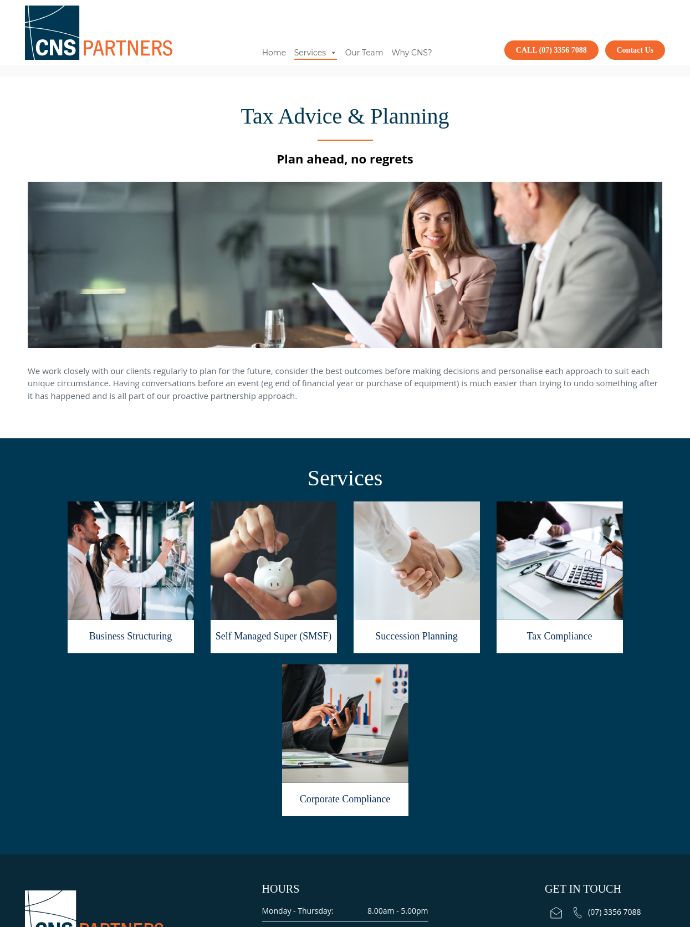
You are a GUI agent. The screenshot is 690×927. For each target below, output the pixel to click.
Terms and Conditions (323, 815)
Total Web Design (363, 848)
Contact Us (635, 50)
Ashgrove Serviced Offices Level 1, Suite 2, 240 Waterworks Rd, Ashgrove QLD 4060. (605, 779)
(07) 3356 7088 (607, 738)
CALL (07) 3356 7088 (551, 50)
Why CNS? (411, 53)
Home (274, 53)
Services (315, 53)
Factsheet (388, 815)
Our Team (364, 53)
